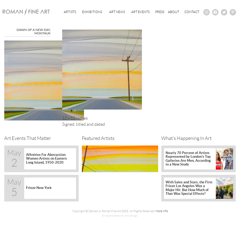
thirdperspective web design (120, 215)
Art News (117, 12)
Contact (191, 12)
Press (159, 12)
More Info (161, 211)
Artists (70, 12)
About (173, 12)
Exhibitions (92, 12)
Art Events (140, 12)
